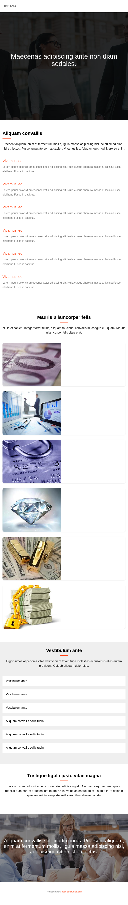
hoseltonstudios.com (72, 891)
